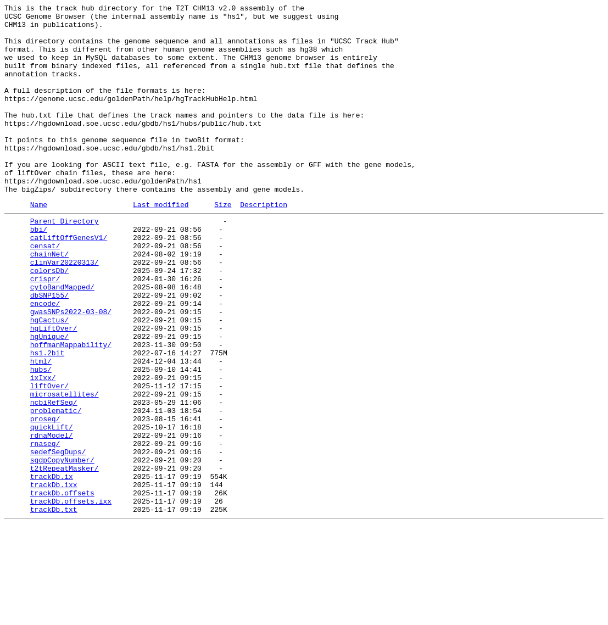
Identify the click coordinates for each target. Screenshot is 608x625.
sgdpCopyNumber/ (62, 549)
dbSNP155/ (49, 351)
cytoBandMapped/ (62, 341)
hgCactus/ (49, 381)
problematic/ (56, 489)
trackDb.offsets (62, 588)
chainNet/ (49, 301)
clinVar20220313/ (64, 311)
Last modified (160, 244)
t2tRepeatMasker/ (64, 558)
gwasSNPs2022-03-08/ (70, 371)
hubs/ (41, 440)
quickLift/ (51, 509)
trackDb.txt (53, 608)
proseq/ (45, 499)
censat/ (45, 292)
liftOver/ (49, 460)
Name (38, 244)
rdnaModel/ (51, 519)
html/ (41, 430)
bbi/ (38, 272)
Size (222, 244)
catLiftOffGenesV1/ (68, 282)
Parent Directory (64, 262)
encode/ (45, 361)
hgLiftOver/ (53, 390)
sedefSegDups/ (58, 539)
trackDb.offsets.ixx (70, 598)
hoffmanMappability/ (70, 410)
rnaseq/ (45, 529)
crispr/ (45, 331)
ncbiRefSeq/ (53, 479)
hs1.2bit (47, 420)
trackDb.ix (51, 568)
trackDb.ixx (53, 578)
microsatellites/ (64, 470)
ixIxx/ (43, 450)
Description (263, 244)
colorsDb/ (49, 321)
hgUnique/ (49, 400)
